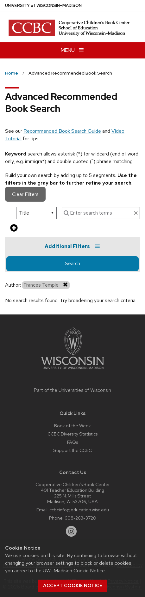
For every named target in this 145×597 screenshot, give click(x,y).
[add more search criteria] (14, 228)
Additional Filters (72, 246)
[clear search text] (135, 213)
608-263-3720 (80, 518)
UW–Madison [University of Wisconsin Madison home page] (43, 5)
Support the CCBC (72, 450)
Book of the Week (72, 426)
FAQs (72, 442)
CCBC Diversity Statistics (72, 434)
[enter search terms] (101, 213)
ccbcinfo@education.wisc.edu (79, 510)
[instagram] (71, 531)
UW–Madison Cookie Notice (74, 570)
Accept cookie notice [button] (72, 585)
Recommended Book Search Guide (62, 131)
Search (72, 263)
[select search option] (36, 213)
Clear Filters (25, 194)
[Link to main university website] (72, 370)
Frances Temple (45, 284)
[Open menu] (72, 50)
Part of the (72, 390)
